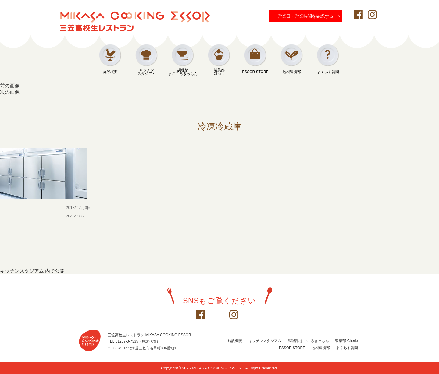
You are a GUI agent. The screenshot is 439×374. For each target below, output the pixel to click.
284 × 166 (75, 216)
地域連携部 (292, 72)
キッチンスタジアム (146, 72)
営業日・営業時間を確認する (309, 16)
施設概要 (110, 72)
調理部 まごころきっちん (308, 341)
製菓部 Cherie (346, 341)
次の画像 (10, 92)
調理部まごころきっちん (183, 72)
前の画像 (10, 85)
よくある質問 (328, 72)
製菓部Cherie (219, 72)
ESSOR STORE (255, 72)
